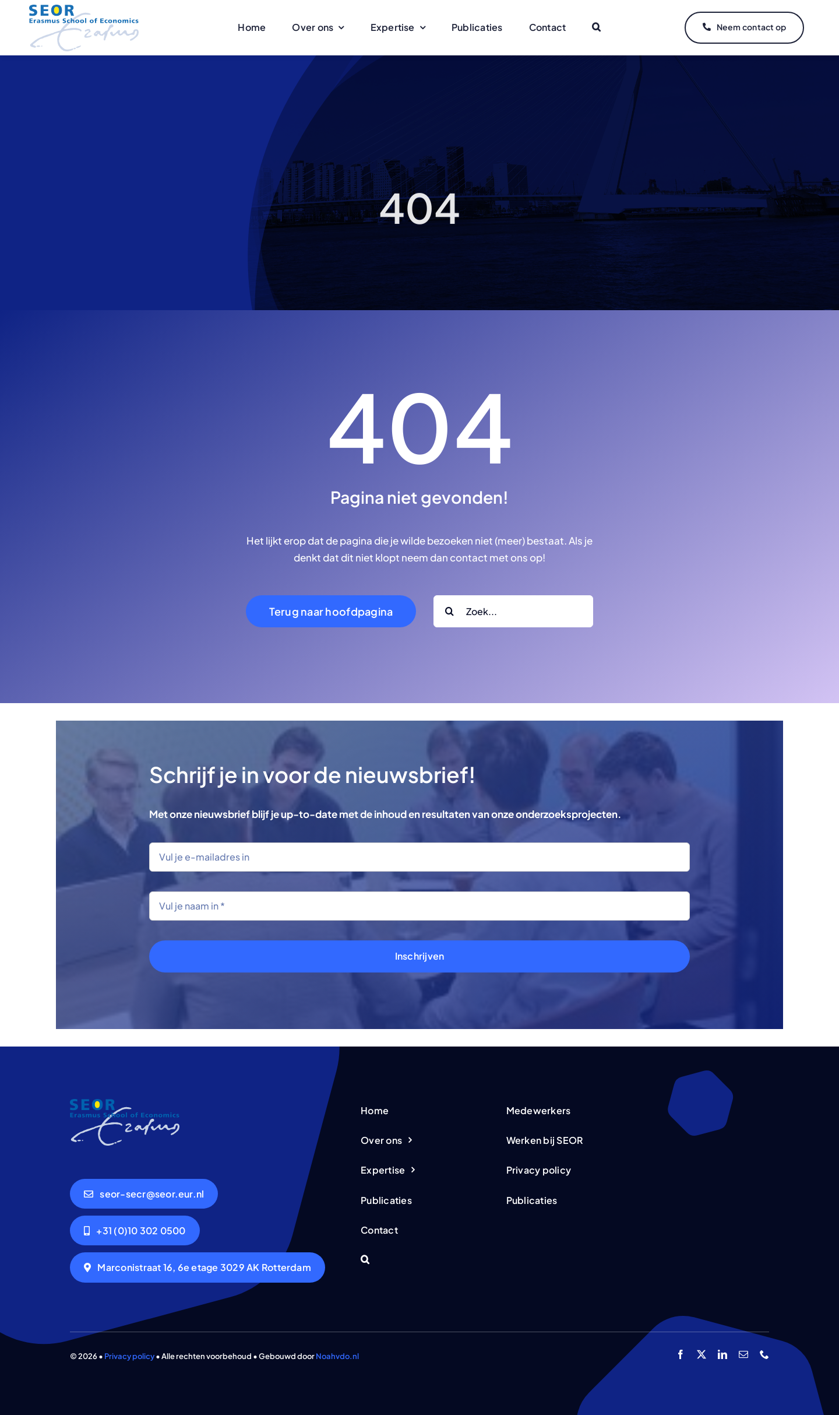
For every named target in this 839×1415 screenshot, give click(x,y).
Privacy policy (129, 1356)
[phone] (764, 1354)
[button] (596, 28)
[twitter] (701, 1354)
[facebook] (680, 1354)
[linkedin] (722, 1354)
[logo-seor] (84, 9)
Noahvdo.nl (337, 1356)
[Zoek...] (513, 611)
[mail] (743, 1354)
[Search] (449, 611)
